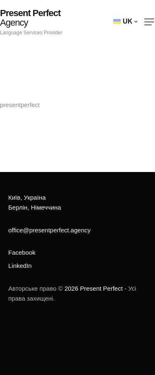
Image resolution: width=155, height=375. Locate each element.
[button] (149, 22)
